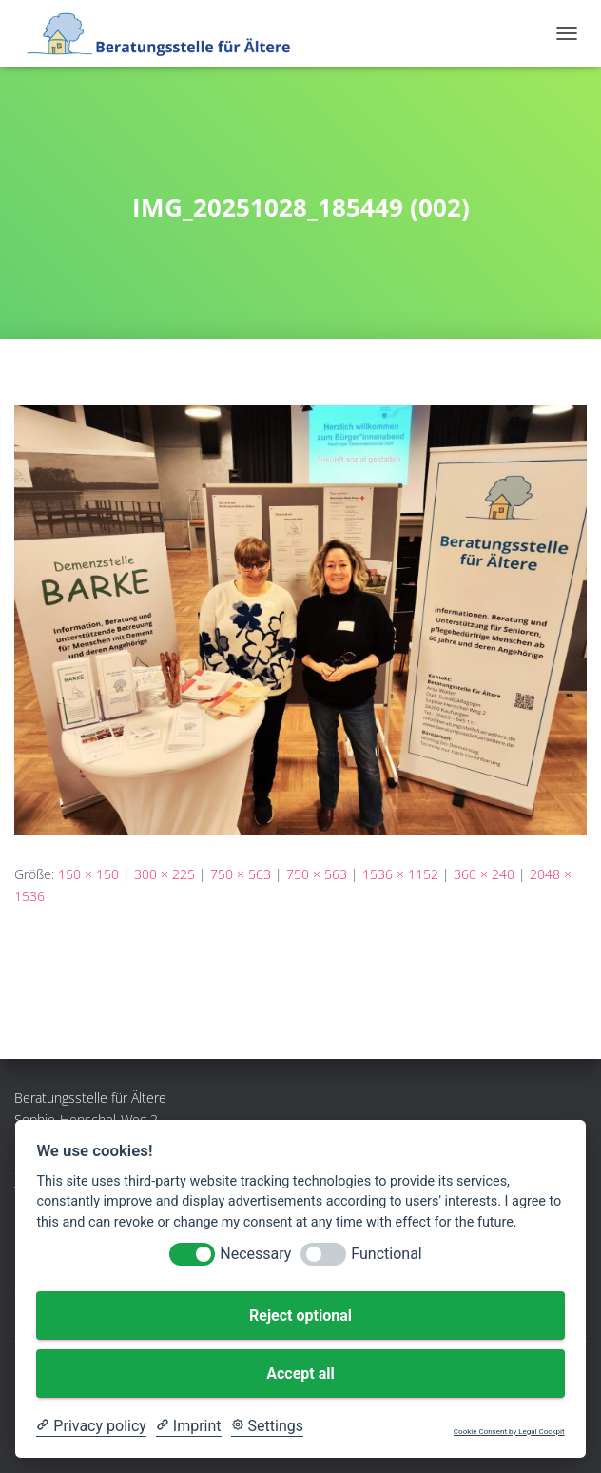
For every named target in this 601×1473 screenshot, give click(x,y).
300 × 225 (164, 874)
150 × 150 (88, 874)
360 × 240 (484, 874)
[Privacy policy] (90, 1426)
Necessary (255, 1254)
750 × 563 (240, 874)
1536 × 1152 (400, 874)
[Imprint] (189, 1426)
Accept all (300, 1374)
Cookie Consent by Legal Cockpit (509, 1431)
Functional (386, 1254)
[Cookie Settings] (267, 1426)
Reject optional (300, 1315)
